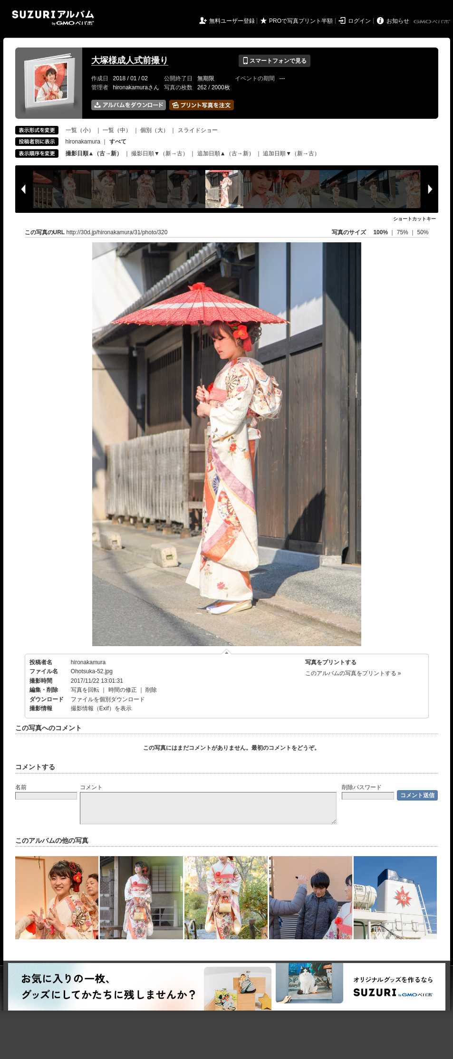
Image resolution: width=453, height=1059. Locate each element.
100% (380, 232)
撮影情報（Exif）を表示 (101, 708)
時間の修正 (122, 690)
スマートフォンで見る (274, 61)
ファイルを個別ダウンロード (108, 699)
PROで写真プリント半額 (301, 21)
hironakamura (83, 141)
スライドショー (198, 130)
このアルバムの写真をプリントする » (353, 673)
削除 (151, 690)
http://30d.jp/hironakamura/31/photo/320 (117, 232)
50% (422, 232)
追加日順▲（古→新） (225, 153)
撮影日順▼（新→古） (159, 153)
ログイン (359, 21)
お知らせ (397, 21)
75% (403, 232)
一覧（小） (80, 130)
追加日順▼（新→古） (291, 153)
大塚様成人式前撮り (129, 60)
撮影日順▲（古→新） (94, 153)
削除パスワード (362, 787)
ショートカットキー (414, 218)
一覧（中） (117, 130)
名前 (21, 787)
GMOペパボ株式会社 (433, 22)
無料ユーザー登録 (232, 21)
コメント (91, 787)
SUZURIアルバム (53, 18)
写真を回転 (85, 690)
